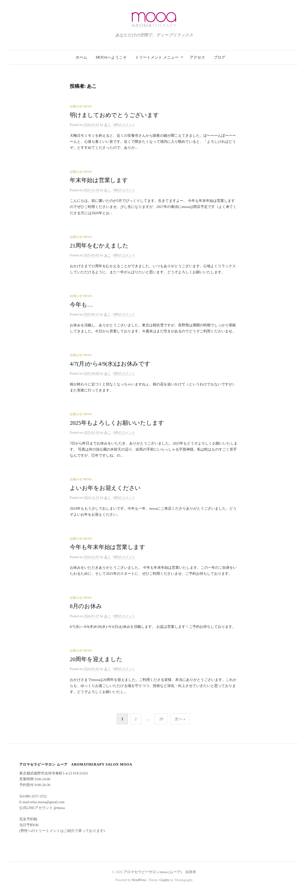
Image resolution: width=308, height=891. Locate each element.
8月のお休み (86, 606)
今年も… (81, 305)
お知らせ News (81, 106)
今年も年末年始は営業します (107, 547)
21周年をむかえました (99, 245)
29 (161, 719)
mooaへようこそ (111, 57)
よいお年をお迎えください (105, 488)
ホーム (81, 57)
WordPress (139, 880)
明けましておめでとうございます (114, 115)
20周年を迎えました (96, 659)
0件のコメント (124, 125)
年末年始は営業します (99, 180)
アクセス (197, 57)
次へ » (180, 719)
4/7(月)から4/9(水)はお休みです (110, 364)
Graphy (164, 880)
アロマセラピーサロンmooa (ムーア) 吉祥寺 (159, 872)
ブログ (219, 57)
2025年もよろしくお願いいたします (117, 423)
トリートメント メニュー (157, 57)
